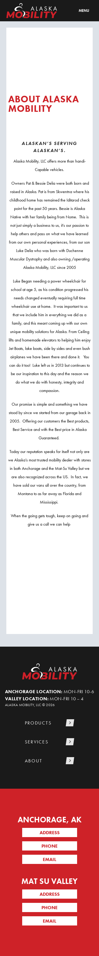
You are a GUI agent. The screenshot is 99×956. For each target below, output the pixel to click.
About (33, 761)
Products (38, 723)
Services (36, 742)
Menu (84, 10)
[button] (49, 723)
